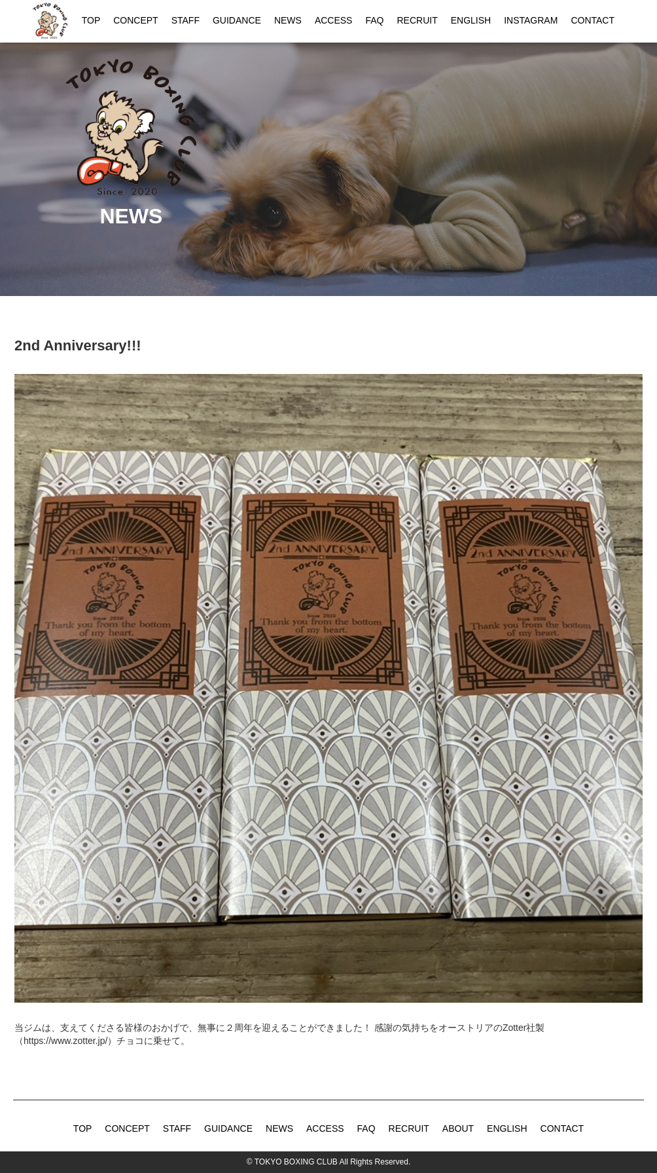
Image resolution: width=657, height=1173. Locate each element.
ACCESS (334, 20)
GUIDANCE (237, 20)
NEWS (288, 20)
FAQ (374, 20)
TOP (91, 20)
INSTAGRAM (531, 20)
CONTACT (592, 20)
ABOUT (458, 1128)
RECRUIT (417, 20)
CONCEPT (135, 20)
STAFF (185, 20)
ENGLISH (471, 20)
